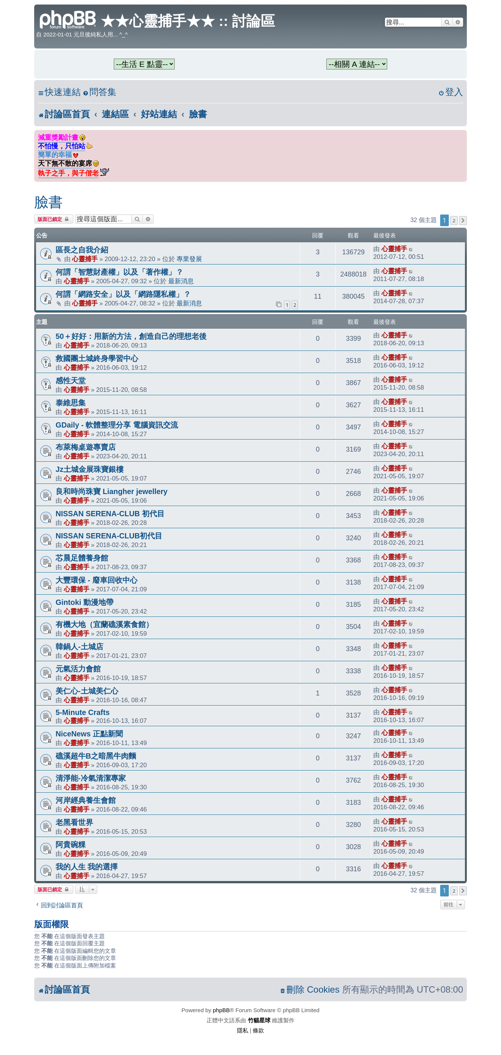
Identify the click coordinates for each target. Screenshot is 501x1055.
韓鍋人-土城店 (79, 646)
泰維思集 (71, 403)
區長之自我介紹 (82, 250)
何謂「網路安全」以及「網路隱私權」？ (123, 294)
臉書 (48, 202)
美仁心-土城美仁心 (87, 691)
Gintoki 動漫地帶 (84, 602)
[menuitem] (99, 92)
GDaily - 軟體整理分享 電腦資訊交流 (117, 425)
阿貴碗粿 (71, 844)
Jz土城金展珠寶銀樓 (90, 469)
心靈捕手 (85, 258)
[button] (463, 220)
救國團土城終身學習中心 (97, 358)
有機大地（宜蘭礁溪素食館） (104, 624)
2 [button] (454, 220)
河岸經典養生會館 (86, 800)
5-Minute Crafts (83, 712)
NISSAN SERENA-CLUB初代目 (109, 536)
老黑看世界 (74, 822)
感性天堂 (71, 380)
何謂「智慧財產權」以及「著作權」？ (119, 272)
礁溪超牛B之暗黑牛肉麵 (96, 756)
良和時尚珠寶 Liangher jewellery (112, 491)
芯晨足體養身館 (82, 558)
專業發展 (189, 258)
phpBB (221, 1010)
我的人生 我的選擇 (87, 867)
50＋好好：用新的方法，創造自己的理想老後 (131, 336)
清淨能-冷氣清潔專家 (91, 778)
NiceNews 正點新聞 (89, 734)
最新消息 (181, 281)
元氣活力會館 (78, 669)
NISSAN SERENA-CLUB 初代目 (110, 513)
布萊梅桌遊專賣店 (86, 447)
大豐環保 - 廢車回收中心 (96, 580)
